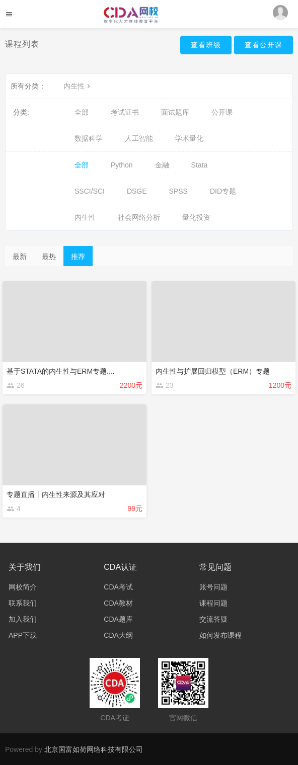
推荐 (78, 256)
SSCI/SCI (89, 191)
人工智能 (139, 138)
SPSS (178, 191)
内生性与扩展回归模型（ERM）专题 (213, 371)
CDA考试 (118, 587)
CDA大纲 (118, 635)
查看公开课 (263, 45)
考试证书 (125, 112)
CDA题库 (118, 619)
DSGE (137, 191)
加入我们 (23, 619)
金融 (162, 165)
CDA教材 (118, 603)
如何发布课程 (220, 635)
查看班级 (206, 45)
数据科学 (88, 138)
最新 (20, 256)
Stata (199, 165)
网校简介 (23, 587)
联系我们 (23, 603)
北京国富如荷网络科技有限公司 (93, 749)
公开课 (222, 112)
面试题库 (175, 112)
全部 (81, 112)
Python (122, 165)
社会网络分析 (139, 217)
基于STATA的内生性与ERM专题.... (61, 371)
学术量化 (189, 138)
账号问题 (213, 587)
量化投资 (196, 217)
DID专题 (223, 191)
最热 (49, 256)
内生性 (78, 86)
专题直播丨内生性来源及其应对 (56, 494)
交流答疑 (213, 619)
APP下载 (23, 635)
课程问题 (213, 603)
